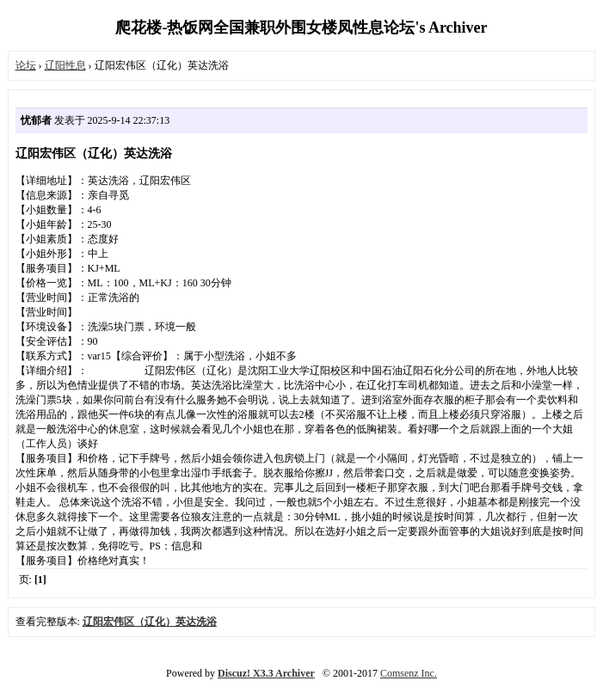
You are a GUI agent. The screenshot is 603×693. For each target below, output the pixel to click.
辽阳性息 (65, 65)
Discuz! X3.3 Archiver (266, 673)
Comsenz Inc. (408, 673)
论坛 (25, 65)
